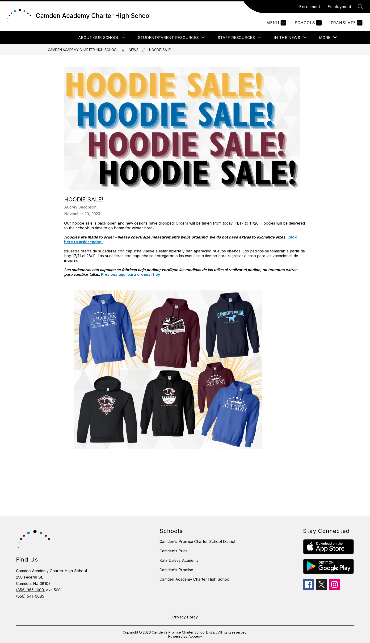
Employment (339, 6)
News (134, 50)
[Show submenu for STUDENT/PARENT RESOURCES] (168, 37)
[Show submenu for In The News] (287, 37)
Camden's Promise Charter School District (197, 541)
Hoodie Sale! (160, 50)
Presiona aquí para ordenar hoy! (131, 274)
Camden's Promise (176, 569)
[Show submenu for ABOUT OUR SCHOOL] (98, 37)
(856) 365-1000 (30, 590)
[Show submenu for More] (324, 37)
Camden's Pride (174, 551)
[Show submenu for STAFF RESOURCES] (236, 37)
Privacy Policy (185, 617)
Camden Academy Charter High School (83, 50)
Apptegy (195, 636)
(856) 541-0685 (30, 596)
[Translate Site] (345, 23)
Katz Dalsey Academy (179, 560)
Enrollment (309, 6)
